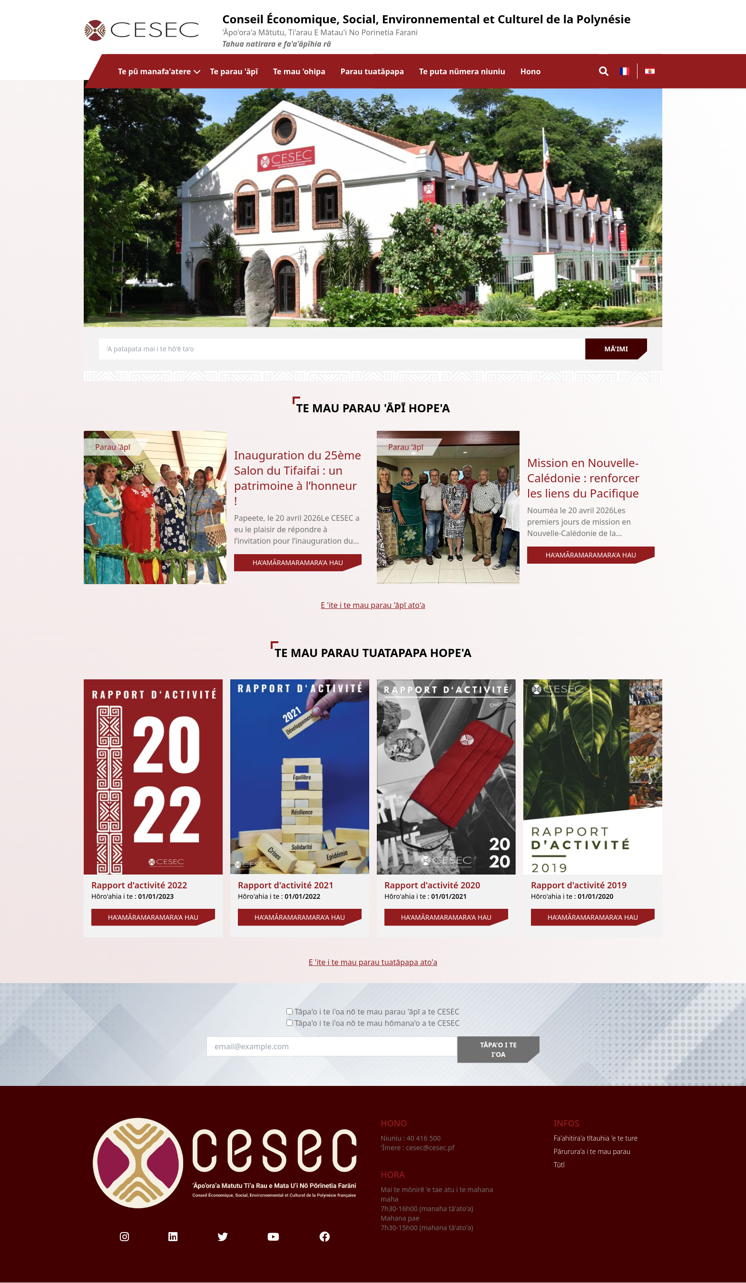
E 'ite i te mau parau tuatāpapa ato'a (373, 962)
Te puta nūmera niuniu (462, 71)
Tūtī (559, 1164)
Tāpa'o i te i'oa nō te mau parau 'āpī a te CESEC (376, 1011)
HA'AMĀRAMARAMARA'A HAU (298, 562)
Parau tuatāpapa (372, 71)
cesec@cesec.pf (430, 1147)
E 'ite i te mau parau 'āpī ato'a (373, 605)
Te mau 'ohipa (299, 71)
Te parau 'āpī (234, 71)
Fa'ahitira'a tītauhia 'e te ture (596, 1138)
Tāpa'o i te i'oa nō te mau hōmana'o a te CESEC (377, 1023)
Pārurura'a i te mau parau (592, 1151)
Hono (530, 71)
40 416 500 (424, 1138)
